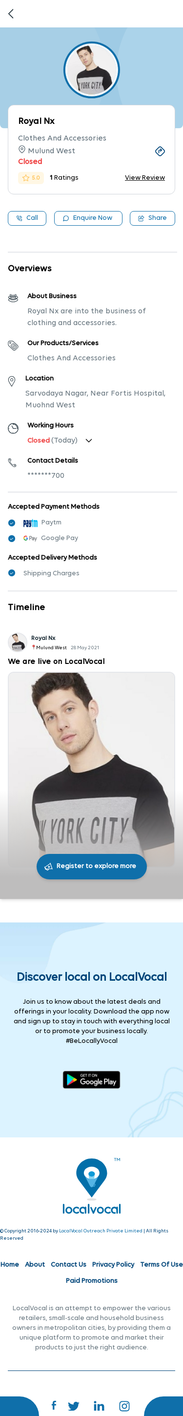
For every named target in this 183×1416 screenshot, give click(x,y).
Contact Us (68, 1265)
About (35, 1265)
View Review (145, 178)
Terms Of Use (161, 1265)
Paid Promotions (92, 1281)
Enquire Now (87, 218)
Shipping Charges (51, 573)
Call (27, 218)
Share (152, 218)
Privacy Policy (113, 1265)
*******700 (45, 476)
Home (9, 1265)
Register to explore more (96, 866)
